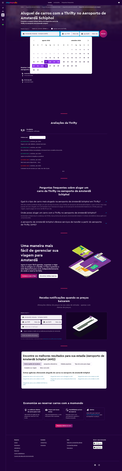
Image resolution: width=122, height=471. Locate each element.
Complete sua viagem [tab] (30, 368)
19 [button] (46, 61)
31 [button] (38, 70)
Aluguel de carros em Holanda (33, 7)
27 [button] (50, 66)
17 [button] (37, 61)
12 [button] (46, 57)
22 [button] (58, 61)
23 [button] (34, 66)
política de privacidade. (56, 338)
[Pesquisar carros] (3, 15)
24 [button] (38, 66)
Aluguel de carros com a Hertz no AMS (88, 376)
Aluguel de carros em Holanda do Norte (51, 7)
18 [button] (42, 61)
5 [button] (88, 49)
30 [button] (34, 70)
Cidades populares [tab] (66, 364)
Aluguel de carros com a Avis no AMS (33, 376)
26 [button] (46, 66)
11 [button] (41, 57)
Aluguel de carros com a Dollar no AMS (88, 378)
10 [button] (38, 57)
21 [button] (54, 61)
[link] (29, 276)
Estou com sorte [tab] (44, 368)
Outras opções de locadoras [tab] (32, 364)
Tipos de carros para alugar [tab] (82, 364)
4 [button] (84, 49)
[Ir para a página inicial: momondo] (11, 2)
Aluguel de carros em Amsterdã (69, 7)
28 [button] (54, 66)
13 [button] (50, 57)
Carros (22, 7)
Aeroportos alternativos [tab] (50, 364)
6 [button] (63, 53)
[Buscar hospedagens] (3, 11)
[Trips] (3, 19)
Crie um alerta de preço (92, 414)
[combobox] (25, 29)
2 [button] (33, 53)
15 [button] (58, 57)
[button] (3, 2)
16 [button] (33, 61)
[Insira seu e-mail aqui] (43, 327)
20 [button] (50, 61)
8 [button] (58, 53)
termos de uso (46, 338)
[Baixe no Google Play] (97, 443)
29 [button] (58, 66)
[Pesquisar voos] (3, 8)
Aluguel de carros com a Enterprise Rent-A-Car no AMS (63, 379)
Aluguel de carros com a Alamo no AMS (33, 378)
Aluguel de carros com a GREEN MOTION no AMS (35, 383)
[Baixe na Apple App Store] (97, 447)
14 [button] (54, 57)
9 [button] (33, 57)
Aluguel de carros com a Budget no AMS (61, 376)
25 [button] (42, 66)
